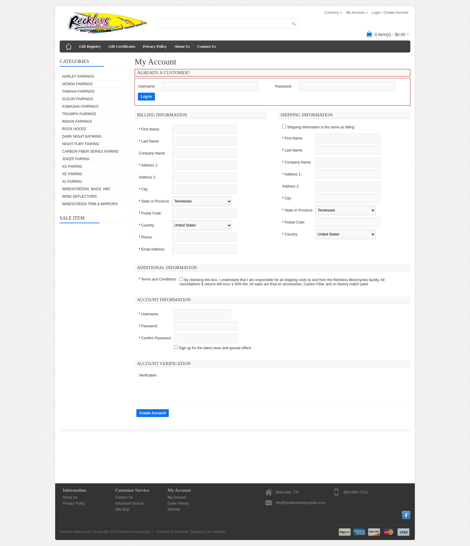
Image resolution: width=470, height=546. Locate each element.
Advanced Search (129, 503)
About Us (182, 46)
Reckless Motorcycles (134, 531)
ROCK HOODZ (74, 129)
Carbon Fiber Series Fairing (90, 151)
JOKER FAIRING (75, 159)
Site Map (122, 509)
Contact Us (207, 46)
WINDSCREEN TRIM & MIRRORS (90, 204)
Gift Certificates (122, 46)
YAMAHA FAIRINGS (78, 91)
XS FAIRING (72, 166)
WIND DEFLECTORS (79, 196)
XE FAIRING (72, 174)
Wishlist (174, 509)
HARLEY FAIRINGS (78, 76)
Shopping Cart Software (207, 531)
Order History (178, 503)
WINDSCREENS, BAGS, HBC (86, 189)
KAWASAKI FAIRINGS (80, 106)
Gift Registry (90, 46)
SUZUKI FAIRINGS (77, 99)
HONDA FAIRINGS (77, 84)
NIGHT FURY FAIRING (80, 144)
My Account (177, 497)
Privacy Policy (155, 46)
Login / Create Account (390, 12)
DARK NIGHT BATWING (82, 136)
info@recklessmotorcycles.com (301, 503)
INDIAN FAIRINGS (77, 121)
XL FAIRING (72, 181)
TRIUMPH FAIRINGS (79, 114)
